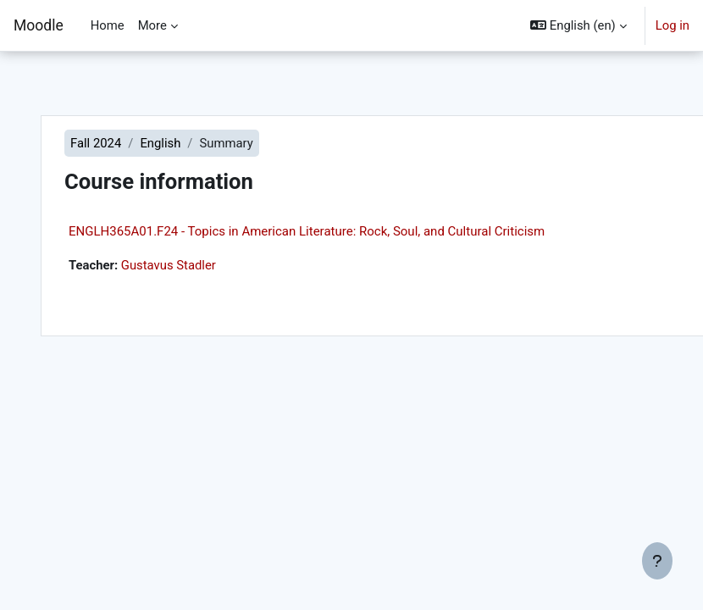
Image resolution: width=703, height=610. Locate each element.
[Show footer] (657, 561)
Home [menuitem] (108, 25)
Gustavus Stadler (168, 265)
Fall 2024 (95, 143)
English (160, 143)
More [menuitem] (152, 25)
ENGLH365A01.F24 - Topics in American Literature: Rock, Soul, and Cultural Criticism (307, 231)
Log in (672, 25)
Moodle (39, 25)
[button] (578, 25)
